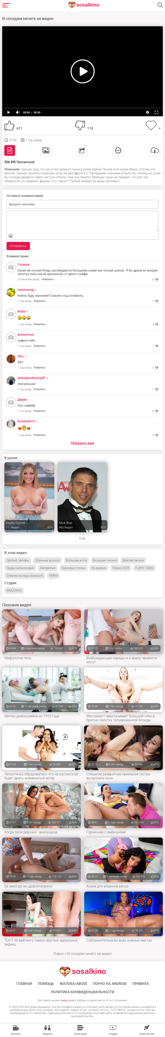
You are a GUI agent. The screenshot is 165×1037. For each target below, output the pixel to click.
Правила (140, 984)
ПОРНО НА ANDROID (110, 984)
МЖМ (53, 575)
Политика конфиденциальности (82, 992)
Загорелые (47, 568)
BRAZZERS (14, 590)
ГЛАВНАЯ (24, 984)
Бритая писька (133, 560)
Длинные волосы (47, 560)
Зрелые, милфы (18, 560)
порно (64, 1000)
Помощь (46, 984)
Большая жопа (76, 560)
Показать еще (82, 443)
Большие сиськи (104, 560)
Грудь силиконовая (20, 568)
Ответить (47, 279)
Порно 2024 (120, 568)
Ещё (82, 538)
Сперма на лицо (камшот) (25, 575)
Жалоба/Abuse (73, 984)
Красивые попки (73, 568)
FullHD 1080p (144, 568)
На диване (98, 568)
